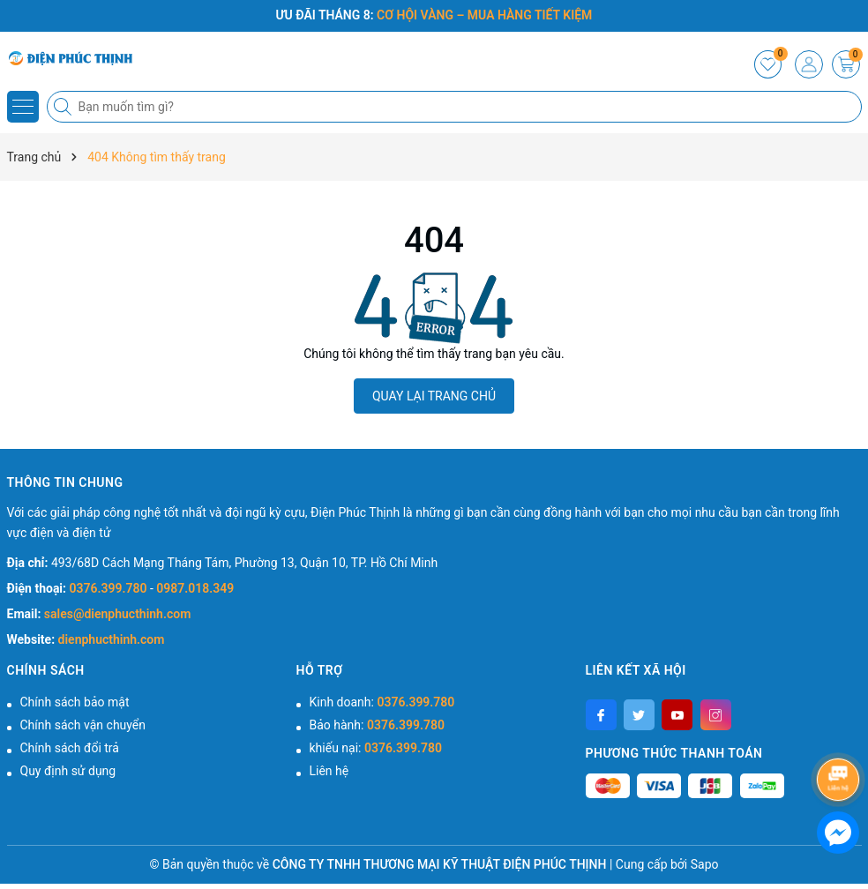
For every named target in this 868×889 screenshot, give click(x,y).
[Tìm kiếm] (64, 107)
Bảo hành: (377, 725)
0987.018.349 (195, 588)
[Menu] (23, 107)
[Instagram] (715, 714)
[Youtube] (677, 714)
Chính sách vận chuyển (83, 725)
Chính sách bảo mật (75, 702)
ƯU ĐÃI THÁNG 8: (434, 15)
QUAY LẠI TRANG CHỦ (434, 396)
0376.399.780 (110, 588)
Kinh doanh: (382, 702)
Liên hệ (329, 771)
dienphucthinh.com (111, 639)
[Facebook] (601, 714)
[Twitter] (639, 714)
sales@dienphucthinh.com (117, 614)
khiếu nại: (376, 748)
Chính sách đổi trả (69, 748)
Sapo (705, 864)
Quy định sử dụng (68, 771)
